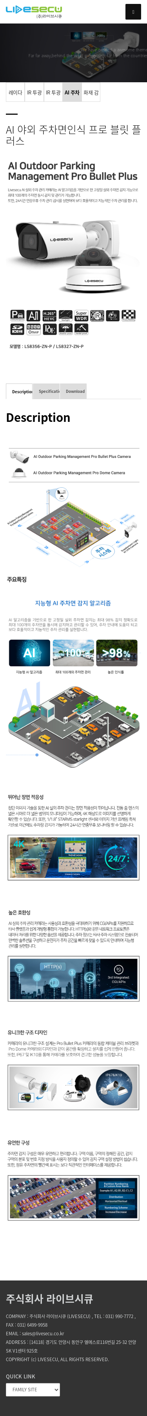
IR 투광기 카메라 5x (53, 95)
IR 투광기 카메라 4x (34, 95)
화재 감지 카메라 (90, 95)
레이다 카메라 (15, 95)
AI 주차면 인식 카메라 (72, 95)
